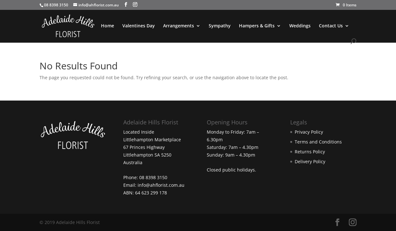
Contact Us (331, 26)
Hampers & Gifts (257, 26)
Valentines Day (138, 26)
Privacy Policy (309, 132)
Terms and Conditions (318, 142)
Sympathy (220, 26)
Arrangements (178, 26)
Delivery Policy (310, 161)
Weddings (300, 26)
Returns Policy (310, 152)
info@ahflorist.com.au (161, 185)
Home (107, 26)
